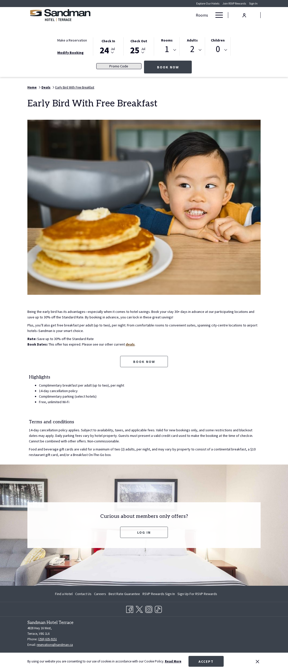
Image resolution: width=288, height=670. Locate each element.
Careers (100, 594)
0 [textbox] (218, 49)
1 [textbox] (167, 49)
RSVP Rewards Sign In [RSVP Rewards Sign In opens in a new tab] (158, 594)
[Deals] (149, 15)
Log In (144, 532)
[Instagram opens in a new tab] (148, 608)
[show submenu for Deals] (160, 15)
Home (32, 87)
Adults (192, 40)
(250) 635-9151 (47, 639)
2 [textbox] (192, 49)
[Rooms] (131, 15)
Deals (46, 87)
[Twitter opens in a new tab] (139, 608)
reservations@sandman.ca (55, 645)
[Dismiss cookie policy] (257, 661)
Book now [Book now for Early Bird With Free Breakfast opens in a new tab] (144, 361)
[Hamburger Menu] (217, 15)
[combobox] (167, 50)
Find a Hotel (64, 594)
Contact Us (83, 594)
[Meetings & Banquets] (185, 15)
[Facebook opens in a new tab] (129, 608)
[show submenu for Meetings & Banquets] (209, 15)
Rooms (167, 40)
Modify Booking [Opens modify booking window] (70, 52)
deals (131, 344)
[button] (108, 46)
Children (218, 40)
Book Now (174, 67)
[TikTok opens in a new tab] (158, 608)
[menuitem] (64, 593)
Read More (173, 661)
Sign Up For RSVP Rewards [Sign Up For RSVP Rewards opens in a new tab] (197, 594)
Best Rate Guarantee (124, 594)
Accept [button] (206, 661)
